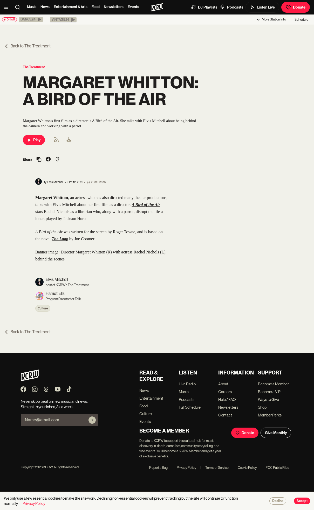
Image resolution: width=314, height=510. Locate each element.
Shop (262, 407)
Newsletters (114, 7)
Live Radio (187, 384)
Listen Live (262, 7)
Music (31, 7)
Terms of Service (214, 468)
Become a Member (273, 384)
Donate (295, 7)
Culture (43, 308)
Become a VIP (269, 391)
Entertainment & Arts (70, 7)
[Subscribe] (92, 420)
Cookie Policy (245, 468)
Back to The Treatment (27, 46)
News (45, 7)
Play (33, 140)
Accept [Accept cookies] (302, 501)
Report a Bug (158, 468)
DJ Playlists (204, 7)
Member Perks (270, 415)
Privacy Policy (184, 468)
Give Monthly (276, 432)
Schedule (301, 20)
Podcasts (231, 7)
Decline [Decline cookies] (277, 501)
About (223, 384)
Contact (225, 415)
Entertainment (151, 398)
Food (96, 7)
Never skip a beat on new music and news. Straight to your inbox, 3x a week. (54, 404)
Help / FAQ (227, 399)
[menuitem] (69, 140)
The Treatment (34, 67)
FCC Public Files (275, 468)
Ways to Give (268, 399)
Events (133, 7)
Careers (225, 391)
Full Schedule (190, 407)
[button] (31, 19)
